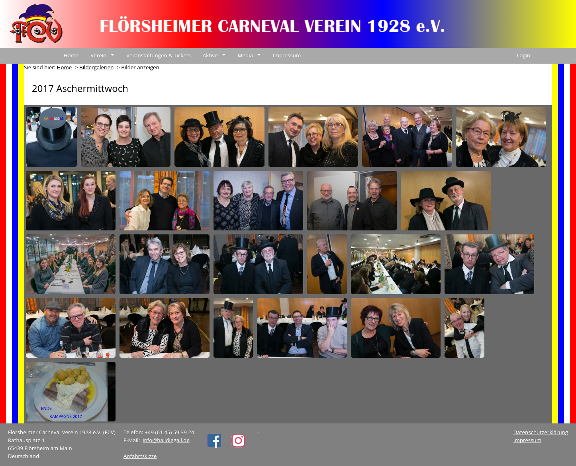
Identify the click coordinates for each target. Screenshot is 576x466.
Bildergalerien (96, 67)
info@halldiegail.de (166, 440)
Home (71, 55)
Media (245, 55)
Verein (98, 55)
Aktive (210, 55)
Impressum (287, 55)
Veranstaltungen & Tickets (158, 55)
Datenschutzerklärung (540, 432)
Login (523, 55)
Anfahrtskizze (140, 456)
